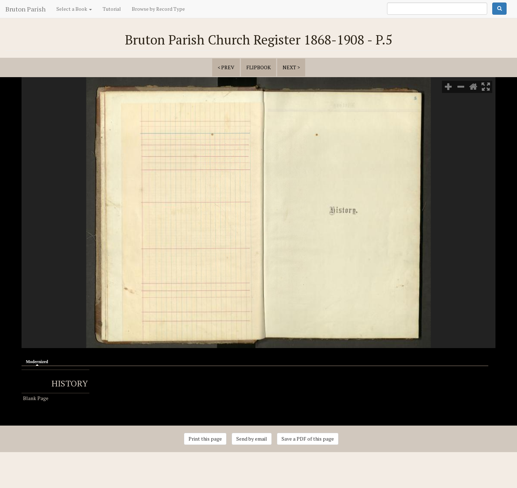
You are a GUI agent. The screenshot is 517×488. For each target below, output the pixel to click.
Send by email (251, 438)
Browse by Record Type (158, 8)
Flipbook (258, 67)
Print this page (205, 438)
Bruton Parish (25, 9)
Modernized (39, 361)
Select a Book (74, 8)
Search (499, 9)
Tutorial (112, 8)
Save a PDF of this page (307, 438)
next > (291, 67)
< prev (226, 67)
